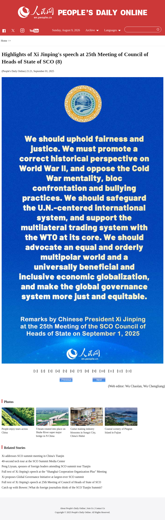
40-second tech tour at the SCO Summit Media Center (33, 461)
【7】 (79, 371)
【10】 (102, 371)
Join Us (90, 508)
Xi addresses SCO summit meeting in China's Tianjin (33, 455)
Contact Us (100, 508)
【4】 (57, 371)
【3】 (50, 371)
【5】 (65, 371)
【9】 (94, 371)
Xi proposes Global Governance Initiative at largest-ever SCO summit (43, 476)
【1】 (35, 371)
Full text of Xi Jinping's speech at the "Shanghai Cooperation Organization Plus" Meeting (54, 471)
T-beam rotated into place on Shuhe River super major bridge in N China (50, 432)
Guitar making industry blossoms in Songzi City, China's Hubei (83, 432)
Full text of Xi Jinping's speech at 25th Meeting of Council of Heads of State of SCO (51, 482)
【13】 (128, 371)
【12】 (119, 371)
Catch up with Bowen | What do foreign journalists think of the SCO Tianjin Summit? (52, 487)
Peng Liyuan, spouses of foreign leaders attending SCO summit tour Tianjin (46, 466)
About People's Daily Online (72, 508)
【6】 (72, 371)
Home (4, 40)
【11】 (111, 371)
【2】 (43, 371)
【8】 (87, 371)
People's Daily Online (14, 71)
